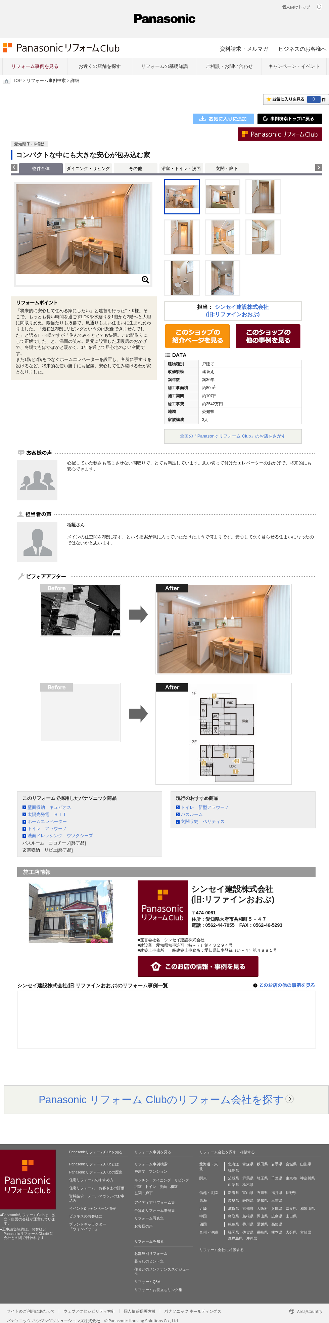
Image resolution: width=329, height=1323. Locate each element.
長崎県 (262, 1232)
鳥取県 (233, 1216)
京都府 (247, 1208)
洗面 (163, 1187)
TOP (17, 80)
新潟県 (233, 1193)
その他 (135, 168)
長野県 (291, 1193)
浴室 (138, 1187)
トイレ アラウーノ (47, 828)
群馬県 (247, 1178)
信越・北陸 (208, 1193)
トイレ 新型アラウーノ (205, 807)
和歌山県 (307, 1208)
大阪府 (262, 1208)
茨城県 (233, 1178)
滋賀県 (233, 1208)
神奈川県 (307, 1178)
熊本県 (276, 1232)
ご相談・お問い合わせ (229, 66)
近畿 (203, 1208)
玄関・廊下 (227, 168)
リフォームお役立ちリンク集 (158, 1290)
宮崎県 (305, 1232)
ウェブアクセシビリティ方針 (89, 1311)
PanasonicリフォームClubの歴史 (96, 1172)
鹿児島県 (235, 1238)
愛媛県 (262, 1224)
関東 (203, 1178)
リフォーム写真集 (149, 1218)
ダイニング (161, 1180)
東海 (203, 1200)
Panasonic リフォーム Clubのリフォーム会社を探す (161, 1099)
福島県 (233, 1170)
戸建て (139, 1171)
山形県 (305, 1164)
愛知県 (262, 1200)
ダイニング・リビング (88, 168)
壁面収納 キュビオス (49, 807)
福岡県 (233, 1232)
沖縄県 (251, 1238)
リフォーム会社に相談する (221, 1250)
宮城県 (291, 1164)
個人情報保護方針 (140, 1311)
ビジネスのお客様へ (302, 49)
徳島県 (233, 1224)
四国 (203, 1224)
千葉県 (276, 1178)
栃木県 (247, 1185)
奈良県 (291, 1208)
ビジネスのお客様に (85, 1216)
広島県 (276, 1216)
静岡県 (247, 1200)
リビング (181, 1180)
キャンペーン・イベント (294, 66)
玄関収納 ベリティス (203, 821)
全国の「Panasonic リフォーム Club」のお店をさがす (233, 436)
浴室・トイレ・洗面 (181, 168)
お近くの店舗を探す (100, 66)
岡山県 (262, 1216)
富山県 (247, 1193)
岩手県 (276, 1164)
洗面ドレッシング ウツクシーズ (60, 835)
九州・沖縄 (208, 1232)
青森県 (247, 1164)
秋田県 (262, 1164)
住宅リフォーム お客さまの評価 (97, 1188)
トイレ (150, 1187)
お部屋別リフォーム (151, 1253)
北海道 (233, 1164)
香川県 (247, 1224)
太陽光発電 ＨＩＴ (47, 814)
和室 (174, 1187)
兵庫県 (276, 1208)
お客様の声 (143, 1226)
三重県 (276, 1200)
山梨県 (233, 1185)
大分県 (291, 1232)
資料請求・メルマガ (244, 49)
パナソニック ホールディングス (192, 1311)
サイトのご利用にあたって (31, 1311)
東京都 (291, 1178)
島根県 (247, 1216)
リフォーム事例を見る (34, 66)
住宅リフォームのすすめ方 (91, 1180)
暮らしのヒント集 (149, 1261)
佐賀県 (247, 1232)
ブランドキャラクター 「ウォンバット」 (87, 1226)
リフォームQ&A (147, 1282)
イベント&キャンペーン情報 (92, 1208)
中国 (203, 1216)
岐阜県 (233, 1200)
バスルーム (192, 814)
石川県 (262, 1193)
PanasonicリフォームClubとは (94, 1164)
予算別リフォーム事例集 (154, 1210)
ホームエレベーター (47, 821)
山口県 (291, 1216)
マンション (158, 1171)
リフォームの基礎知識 (164, 66)
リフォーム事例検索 (46, 80)
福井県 (276, 1193)
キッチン (141, 1180)
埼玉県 (262, 1178)
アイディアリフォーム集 (154, 1202)
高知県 (276, 1224)
